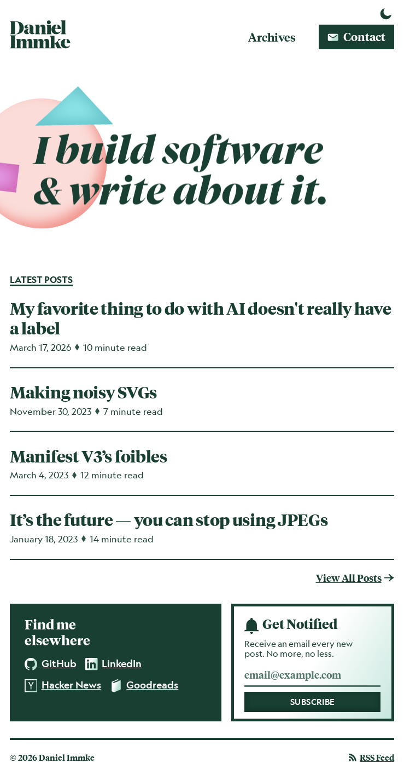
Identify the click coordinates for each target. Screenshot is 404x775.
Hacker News (63, 685)
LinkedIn (113, 664)
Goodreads (144, 685)
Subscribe (312, 702)
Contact (356, 36)
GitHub (51, 664)
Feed (371, 757)
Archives (272, 36)
